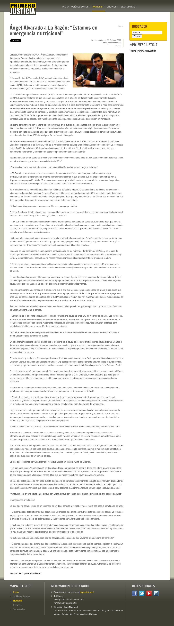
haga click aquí (87, 592)
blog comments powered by (25, 573)
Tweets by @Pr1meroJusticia (142, 51)
